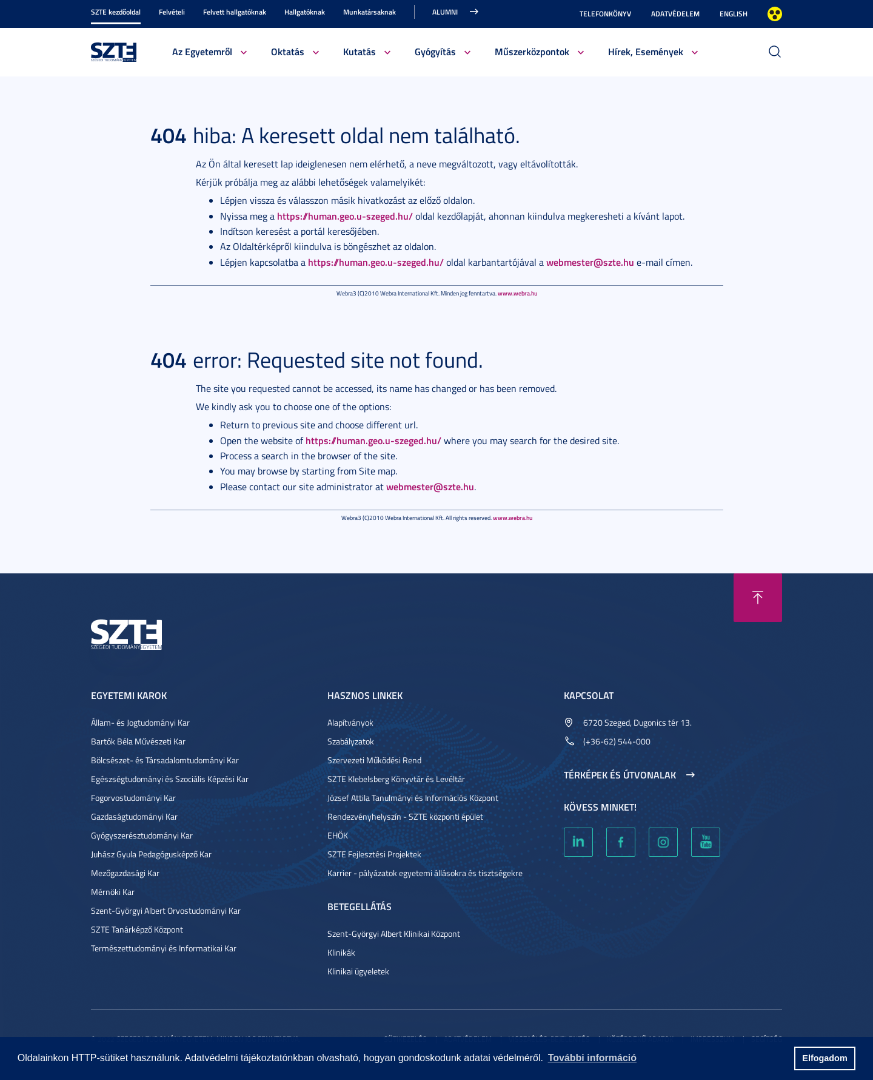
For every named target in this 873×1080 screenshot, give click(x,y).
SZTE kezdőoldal (116, 12)
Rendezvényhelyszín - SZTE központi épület (405, 816)
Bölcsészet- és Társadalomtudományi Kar (165, 760)
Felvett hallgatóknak (234, 12)
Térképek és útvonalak (620, 775)
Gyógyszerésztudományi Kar (142, 835)
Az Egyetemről (202, 51)
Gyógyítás (435, 51)
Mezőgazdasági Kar (125, 873)
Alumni (445, 12)
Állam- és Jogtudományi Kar (140, 722)
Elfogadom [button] (824, 1058)
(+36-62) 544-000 (617, 741)
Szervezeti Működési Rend (374, 760)
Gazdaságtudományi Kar (134, 816)
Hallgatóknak (304, 12)
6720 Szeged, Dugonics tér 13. (637, 722)
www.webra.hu (517, 293)
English (734, 13)
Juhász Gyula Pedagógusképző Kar (151, 854)
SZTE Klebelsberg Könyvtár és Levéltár (396, 779)
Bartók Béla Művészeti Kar (138, 741)
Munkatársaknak (369, 12)
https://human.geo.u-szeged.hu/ (345, 216)
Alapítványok (350, 722)
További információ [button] (592, 1058)
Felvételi (172, 12)
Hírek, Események (645, 51)
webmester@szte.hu (590, 262)
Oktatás (287, 51)
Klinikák (341, 952)
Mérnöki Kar (113, 891)
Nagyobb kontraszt (775, 14)
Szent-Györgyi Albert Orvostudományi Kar (166, 910)
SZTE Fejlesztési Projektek (374, 854)
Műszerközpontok (532, 51)
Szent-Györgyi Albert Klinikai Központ (393, 933)
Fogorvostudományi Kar (133, 797)
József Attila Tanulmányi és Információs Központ (412, 797)
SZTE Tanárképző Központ (137, 929)
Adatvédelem (675, 13)
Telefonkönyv (605, 13)
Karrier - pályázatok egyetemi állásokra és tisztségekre (425, 873)
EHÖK (337, 835)
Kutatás (359, 51)
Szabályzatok (350, 741)
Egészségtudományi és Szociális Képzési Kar (170, 779)
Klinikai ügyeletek (358, 971)
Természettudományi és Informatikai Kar (163, 948)
